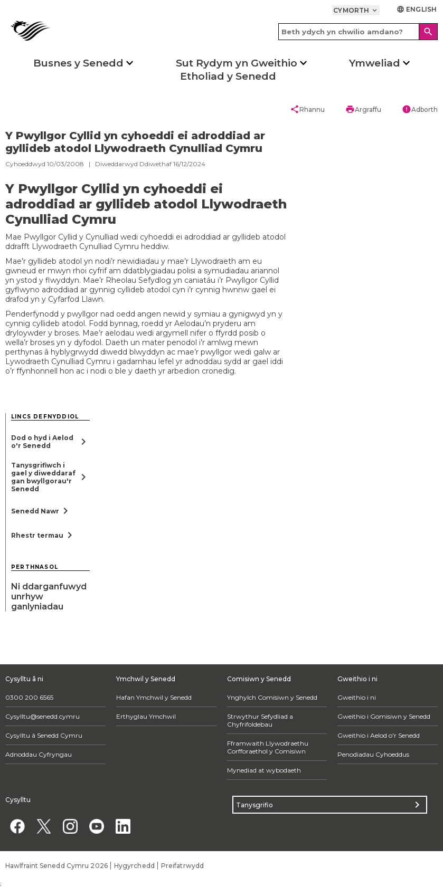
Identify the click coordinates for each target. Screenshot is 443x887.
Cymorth (356, 10)
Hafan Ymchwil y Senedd (154, 697)
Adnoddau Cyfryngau (38, 754)
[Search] (428, 32)
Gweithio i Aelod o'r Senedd (378, 735)
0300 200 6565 (29, 697)
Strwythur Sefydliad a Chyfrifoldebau (260, 720)
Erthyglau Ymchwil (146, 716)
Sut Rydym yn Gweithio (236, 63)
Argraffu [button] (363, 109)
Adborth (420, 109)
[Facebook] (17, 826)
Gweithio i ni (356, 697)
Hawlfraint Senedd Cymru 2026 (56, 866)
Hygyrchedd (134, 866)
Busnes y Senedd (78, 63)
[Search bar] (358, 32)
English (417, 9)
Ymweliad (374, 63)
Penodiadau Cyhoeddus (373, 754)
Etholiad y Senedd (228, 76)
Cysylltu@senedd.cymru (42, 716)
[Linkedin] (123, 826)
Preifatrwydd (182, 866)
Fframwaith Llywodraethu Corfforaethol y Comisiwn (267, 747)
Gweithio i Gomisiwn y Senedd (383, 716)
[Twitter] (43, 826)
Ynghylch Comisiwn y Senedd (272, 697)
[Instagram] (70, 826)
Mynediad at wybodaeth (264, 770)
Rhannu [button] (307, 109)
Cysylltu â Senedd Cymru (43, 735)
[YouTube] (96, 826)
